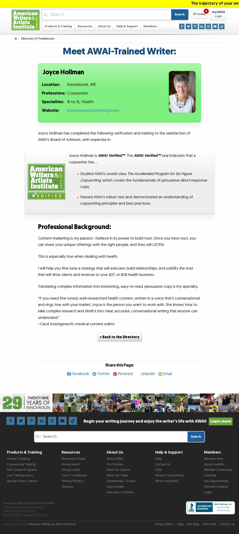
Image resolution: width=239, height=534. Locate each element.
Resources (85, 26)
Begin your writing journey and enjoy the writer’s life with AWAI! (158, 421)
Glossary (67, 487)
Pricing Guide (71, 470)
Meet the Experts (118, 470)
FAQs (158, 470)
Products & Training (58, 26)
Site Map (193, 524)
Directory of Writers (120, 492)
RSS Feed (209, 524)
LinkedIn (148, 374)
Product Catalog (18, 459)
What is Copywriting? (169, 475)
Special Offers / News (22, 481)
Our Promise (115, 464)
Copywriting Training (21, 464)
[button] (199, 14)
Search (180, 14)
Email (167, 374)
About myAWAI (214, 464)
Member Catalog (216, 487)
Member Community (218, 470)
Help (158, 459)
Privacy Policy (164, 524)
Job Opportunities (216, 481)
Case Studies (115, 487)
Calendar (210, 475)
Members (150, 26)
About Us (104, 26)
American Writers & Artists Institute (52, 524)
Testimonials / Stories (121, 481)
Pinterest (125, 374)
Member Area (213, 459)
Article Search (71, 464)
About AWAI (115, 459)
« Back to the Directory (119, 337)
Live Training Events (20, 475)
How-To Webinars (74, 475)
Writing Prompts (73, 481)
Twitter (103, 374)
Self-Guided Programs (22, 470)
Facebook (80, 374)
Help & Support (127, 26)
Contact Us (163, 464)
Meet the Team (117, 475)
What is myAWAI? (166, 481)
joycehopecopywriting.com (93, 110)
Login (208, 492)
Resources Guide (73, 459)
